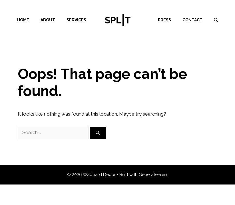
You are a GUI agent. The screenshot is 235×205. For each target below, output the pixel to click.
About (48, 20)
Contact (192, 20)
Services (76, 20)
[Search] (98, 133)
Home (23, 20)
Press (164, 20)
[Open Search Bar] (216, 19)
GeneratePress (153, 174)
